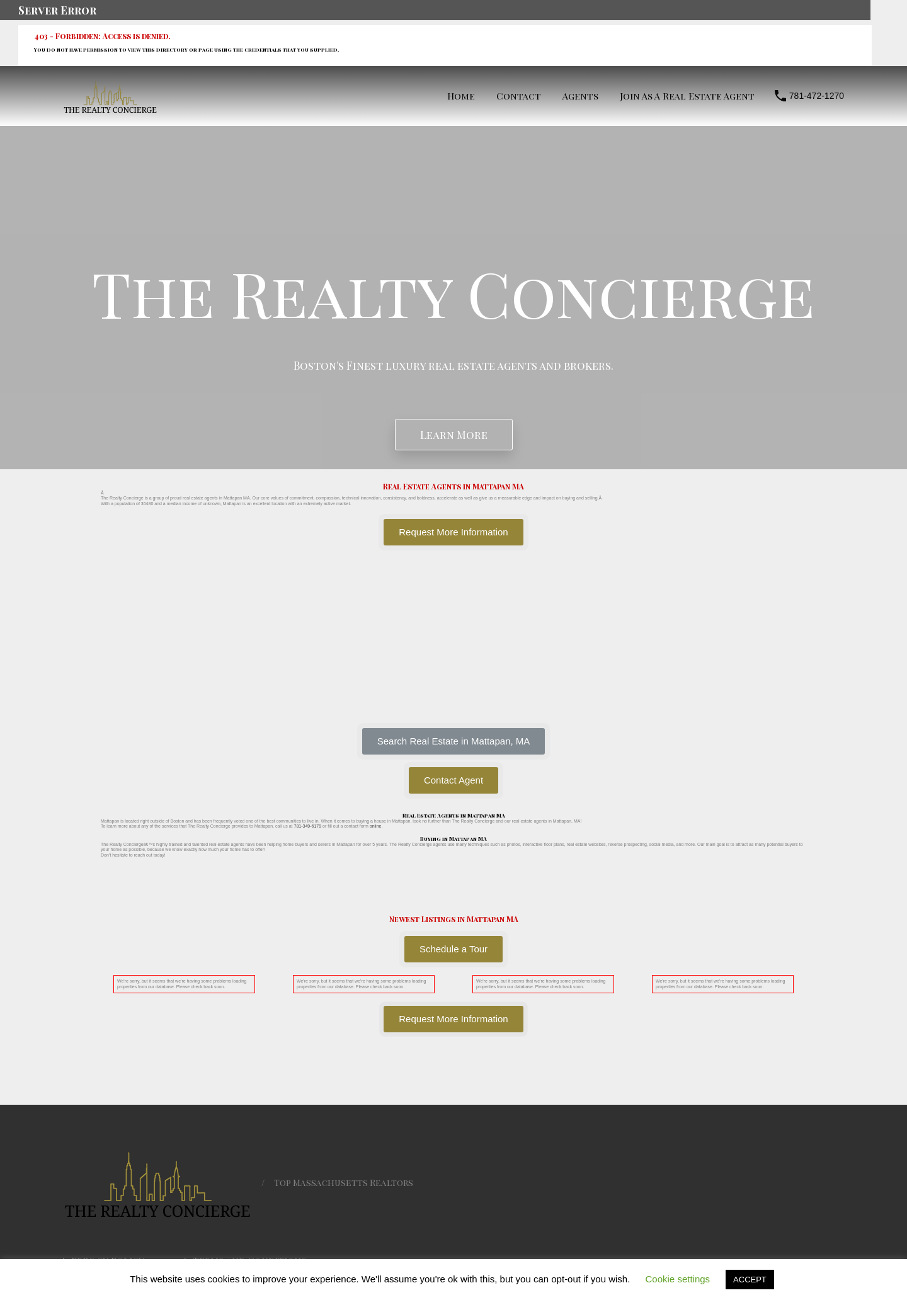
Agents (580, 95)
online (376, 826)
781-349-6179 (307, 826)
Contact (518, 95)
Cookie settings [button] (678, 1279)
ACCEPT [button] (750, 1279)
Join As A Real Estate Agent (687, 95)
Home (461, 95)
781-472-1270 (816, 96)
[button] (453, 741)
